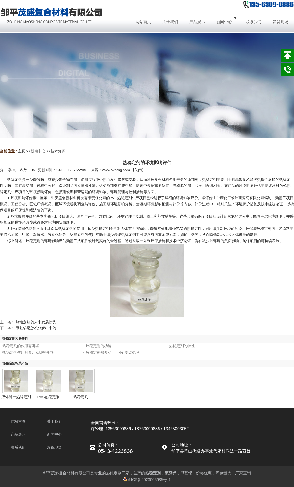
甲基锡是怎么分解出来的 (36, 328)
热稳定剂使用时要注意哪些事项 (28, 352)
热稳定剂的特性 (182, 346)
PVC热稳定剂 (48, 397)
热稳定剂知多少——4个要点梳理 (112, 352)
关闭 (138, 170)
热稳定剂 (81, 397)
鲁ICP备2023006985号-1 (147, 480)
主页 (21, 151)
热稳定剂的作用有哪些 (20, 346)
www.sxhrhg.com (116, 170)
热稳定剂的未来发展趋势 (36, 322)
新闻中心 (38, 151)
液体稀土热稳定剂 (16, 397)
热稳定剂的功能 (98, 346)
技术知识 (58, 151)
